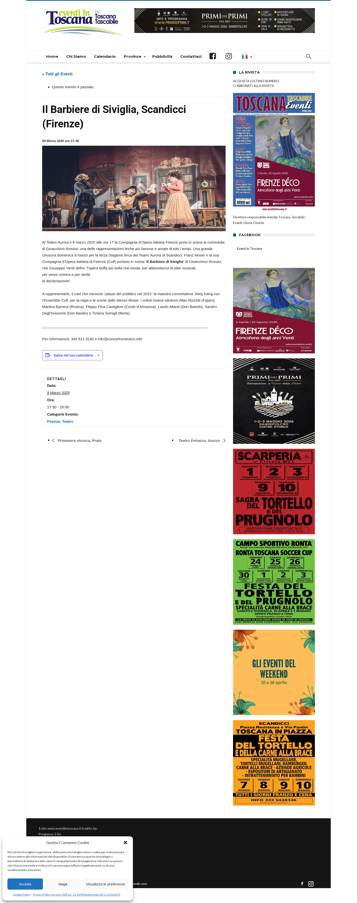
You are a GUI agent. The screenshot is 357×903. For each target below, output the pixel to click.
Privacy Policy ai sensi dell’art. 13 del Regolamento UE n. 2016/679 (76, 894)
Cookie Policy (21, 894)
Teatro (67, 421)
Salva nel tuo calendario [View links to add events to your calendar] (73, 355)
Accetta (25, 884)
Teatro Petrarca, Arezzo (200, 440)
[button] (125, 842)
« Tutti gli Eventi (57, 74)
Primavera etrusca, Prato (79, 440)
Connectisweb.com (133, 884)
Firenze (53, 421)
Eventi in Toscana (249, 249)
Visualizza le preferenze (105, 884)
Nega (63, 884)
